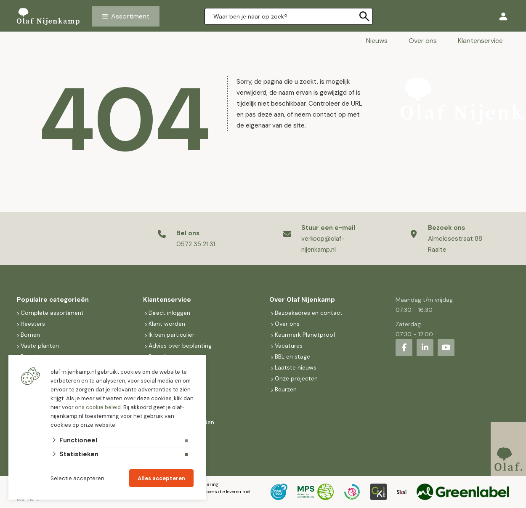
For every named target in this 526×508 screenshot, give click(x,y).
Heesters (33, 323)
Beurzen (286, 389)
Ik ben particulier (171, 334)
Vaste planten (40, 345)
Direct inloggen (169, 313)
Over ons (423, 40)
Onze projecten (296, 378)
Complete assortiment (53, 313)
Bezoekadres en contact (309, 313)
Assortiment (130, 16)
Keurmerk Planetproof (305, 334)
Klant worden (167, 323)
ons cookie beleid (98, 407)
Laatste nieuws (295, 367)
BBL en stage (292, 356)
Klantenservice (480, 40)
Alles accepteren (161, 478)
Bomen (30, 334)
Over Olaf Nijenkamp (302, 299)
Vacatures (289, 345)
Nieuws (377, 40)
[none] (364, 16)
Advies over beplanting (180, 345)
